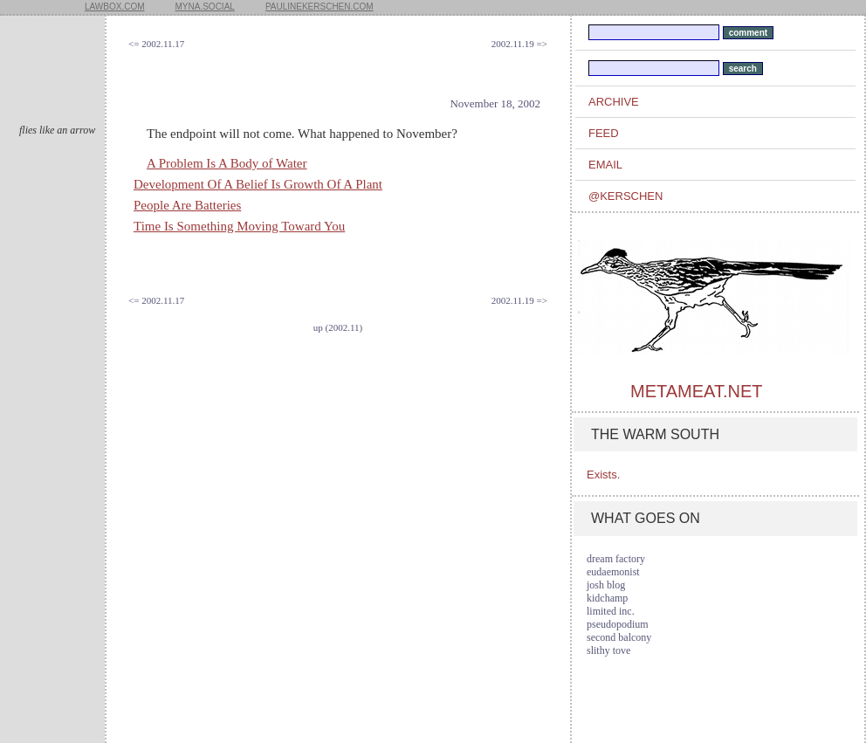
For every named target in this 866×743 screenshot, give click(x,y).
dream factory (616, 559)
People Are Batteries (187, 205)
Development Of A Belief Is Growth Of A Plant (258, 184)
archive (613, 101)
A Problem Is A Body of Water (227, 163)
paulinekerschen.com (319, 6)
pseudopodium (618, 624)
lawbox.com (115, 6)
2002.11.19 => (519, 43)
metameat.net (696, 391)
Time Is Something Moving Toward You (239, 226)
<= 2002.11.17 (156, 43)
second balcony (619, 637)
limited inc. (611, 611)
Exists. (603, 474)
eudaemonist (613, 572)
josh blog (606, 585)
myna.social (205, 6)
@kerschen (625, 196)
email (605, 164)
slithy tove (608, 650)
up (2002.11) (337, 327)
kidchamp (607, 598)
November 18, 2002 (495, 103)
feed (603, 133)
